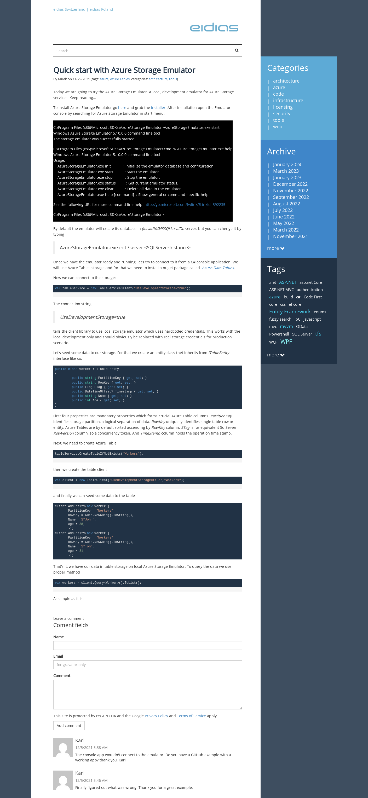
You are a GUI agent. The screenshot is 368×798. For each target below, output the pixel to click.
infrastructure (288, 100)
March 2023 (286, 171)
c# (298, 296)
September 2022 (291, 197)
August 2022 (286, 203)
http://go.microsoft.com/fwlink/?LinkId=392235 (185, 204)
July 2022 (283, 210)
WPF (286, 341)
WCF (273, 342)
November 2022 (290, 190)
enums (320, 311)
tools (173, 79)
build (288, 296)
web (277, 126)
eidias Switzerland (69, 9)
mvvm (286, 326)
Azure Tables (120, 79)
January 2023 (287, 177)
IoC (297, 319)
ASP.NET (287, 282)
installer (158, 107)
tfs (318, 333)
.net (272, 282)
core (273, 304)
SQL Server (302, 334)
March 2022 (286, 230)
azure (104, 79)
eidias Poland (101, 9)
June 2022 (284, 216)
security (281, 113)
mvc (273, 326)
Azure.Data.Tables (218, 267)
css (283, 304)
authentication (310, 289)
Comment (61, 675)
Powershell (279, 334)
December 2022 (290, 184)
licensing (283, 107)
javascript (312, 319)
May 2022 (283, 223)
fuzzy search (280, 319)
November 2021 (290, 236)
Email (58, 656)
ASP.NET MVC (281, 289)
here (122, 107)
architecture (158, 79)
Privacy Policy (156, 715)
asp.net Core (311, 282)
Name (58, 636)
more (273, 248)
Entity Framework (290, 311)
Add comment (69, 725)
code (278, 94)
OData (302, 326)
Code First (313, 296)
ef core (295, 304)
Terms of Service (191, 715)
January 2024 (287, 164)
